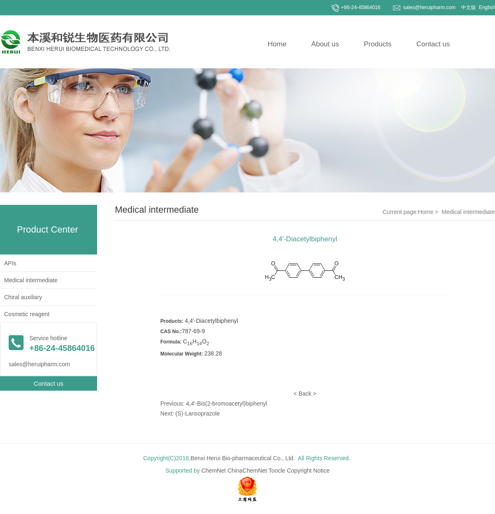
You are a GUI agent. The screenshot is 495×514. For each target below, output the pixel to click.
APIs (10, 263)
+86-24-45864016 (361, 7)
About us (325, 44)
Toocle (277, 470)
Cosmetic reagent (27, 314)
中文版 (468, 7)
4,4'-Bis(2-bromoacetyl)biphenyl (226, 403)
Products (377, 44)
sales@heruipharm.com (429, 7)
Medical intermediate (30, 280)
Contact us (433, 44)
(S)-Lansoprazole (198, 413)
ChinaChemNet (247, 470)
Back (304, 393)
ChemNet (213, 470)
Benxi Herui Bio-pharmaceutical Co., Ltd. (242, 458)
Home (277, 44)
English (486, 7)
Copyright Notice (308, 470)
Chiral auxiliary (23, 297)
